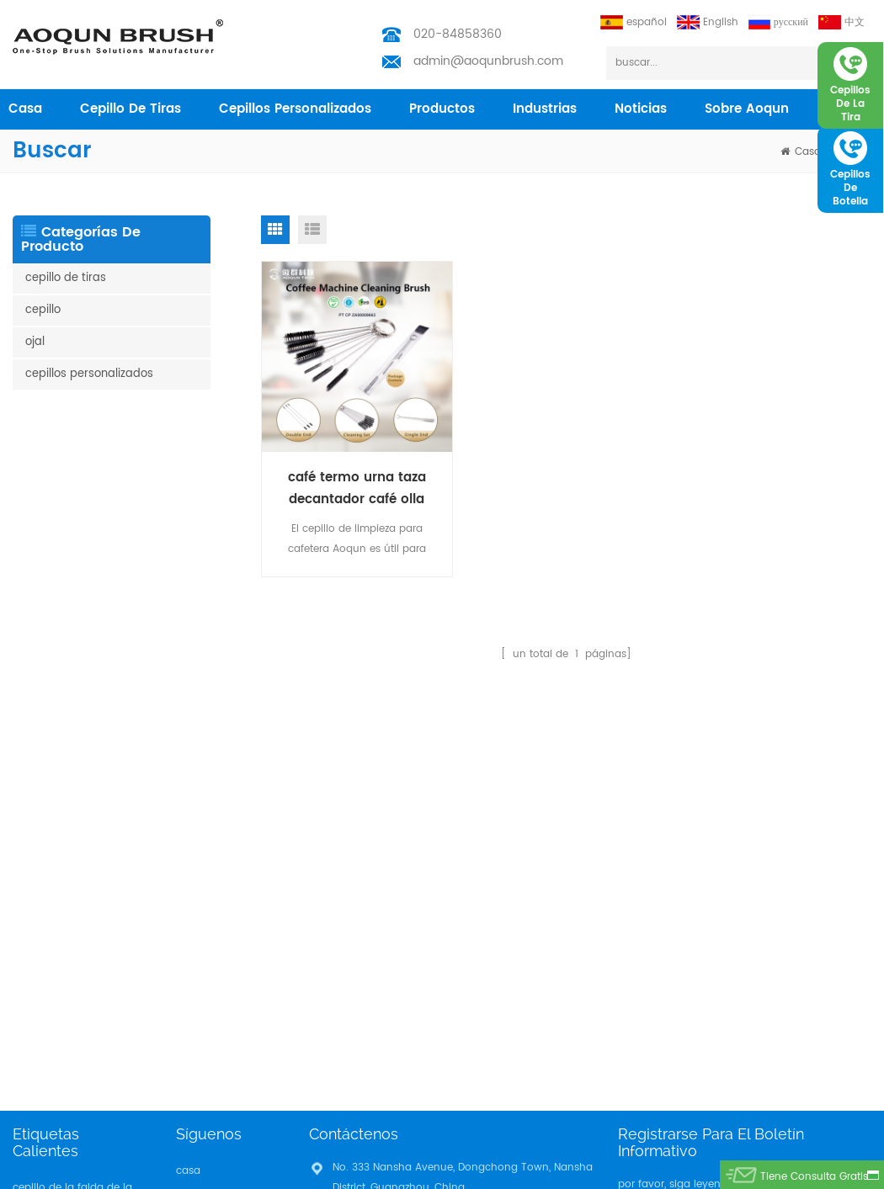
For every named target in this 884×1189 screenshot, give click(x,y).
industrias (545, 108)
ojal (35, 342)
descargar (201, 908)
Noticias (641, 108)
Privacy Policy (210, 935)
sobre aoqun (747, 108)
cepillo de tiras (130, 108)
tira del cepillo (48, 888)
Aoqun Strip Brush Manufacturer (562, 1172)
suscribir (832, 817)
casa (25, 108)
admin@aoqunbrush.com (488, 61)
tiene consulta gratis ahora (814, 1179)
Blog (187, 881)
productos (442, 108)
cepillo (43, 310)
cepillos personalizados (295, 108)
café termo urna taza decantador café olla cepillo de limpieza (357, 489)
